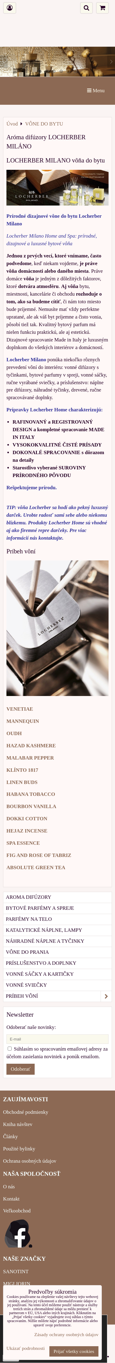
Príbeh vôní (59, 996)
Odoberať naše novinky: (31, 1027)
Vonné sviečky (26, 985)
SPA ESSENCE (23, 843)
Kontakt (11, 1199)
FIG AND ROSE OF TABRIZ (38, 855)
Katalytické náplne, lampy (44, 930)
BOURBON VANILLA (31, 806)
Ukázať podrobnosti (25, 1348)
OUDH (14, 733)
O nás (9, 1187)
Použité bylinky (19, 1149)
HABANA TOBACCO (30, 794)
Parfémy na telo (29, 919)
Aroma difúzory (28, 897)
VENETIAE (19, 709)
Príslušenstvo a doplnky (41, 963)
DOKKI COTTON (26, 819)
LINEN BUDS (21, 782)
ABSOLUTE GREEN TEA (35, 867)
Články (10, 1136)
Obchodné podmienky (25, 1112)
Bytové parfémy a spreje (40, 908)
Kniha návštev (18, 1124)
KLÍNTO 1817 (22, 770)
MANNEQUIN (22, 721)
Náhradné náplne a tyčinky (45, 941)
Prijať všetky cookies (74, 1351)
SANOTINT (16, 1271)
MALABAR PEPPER (30, 758)
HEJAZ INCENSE (27, 831)
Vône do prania (27, 952)
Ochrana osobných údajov (29, 1161)
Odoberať (20, 1069)
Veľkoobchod (17, 1211)
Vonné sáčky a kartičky (40, 974)
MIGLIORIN (16, 1284)
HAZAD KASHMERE (31, 746)
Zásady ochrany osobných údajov (66, 1334)
